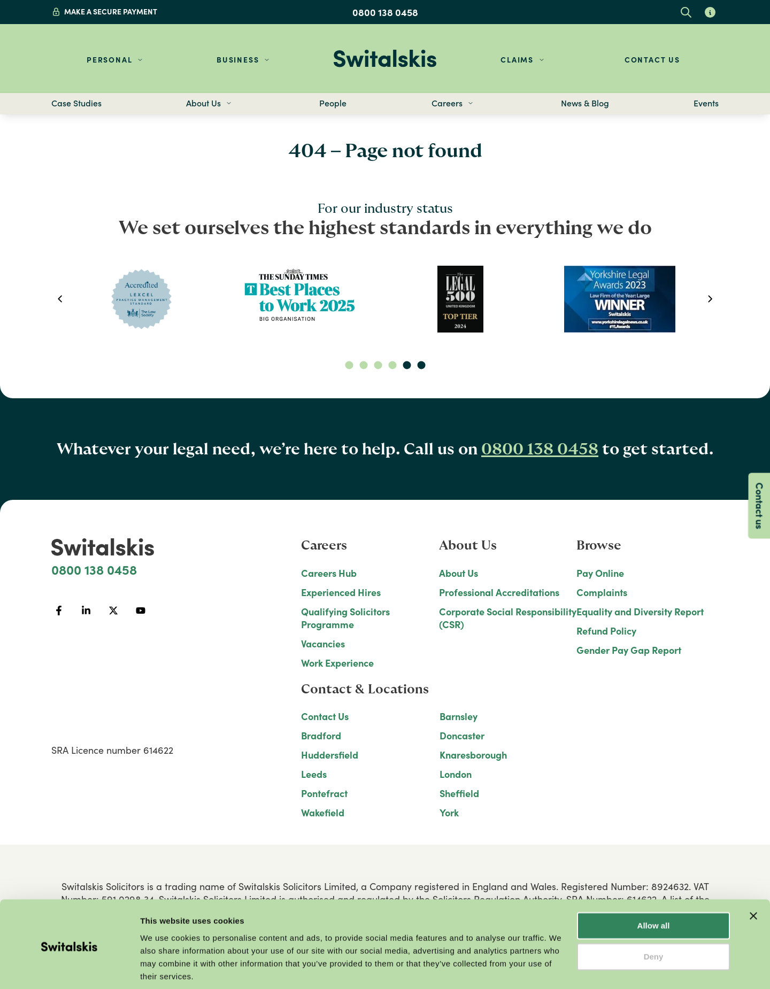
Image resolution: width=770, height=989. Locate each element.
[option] (141, 299)
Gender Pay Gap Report (628, 650)
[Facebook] (58, 611)
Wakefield (322, 812)
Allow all (653, 887)
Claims (517, 59)
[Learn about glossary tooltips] (710, 12)
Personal (109, 59)
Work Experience (337, 663)
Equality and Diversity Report (640, 611)
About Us (458, 573)
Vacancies (323, 644)
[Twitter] (113, 611)
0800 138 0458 (385, 12)
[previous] (59, 299)
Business (238, 59)
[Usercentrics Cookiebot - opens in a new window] (69, 968)
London (456, 774)
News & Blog (585, 103)
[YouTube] (140, 611)
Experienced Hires (341, 592)
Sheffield (459, 793)
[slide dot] (349, 365)
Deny (654, 918)
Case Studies (76, 103)
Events (706, 103)
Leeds (314, 774)
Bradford (321, 735)
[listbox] (384, 299)
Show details (165, 967)
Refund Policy (606, 631)
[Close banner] (753, 878)
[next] (710, 299)
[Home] (385, 58)
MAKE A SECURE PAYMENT (110, 11)
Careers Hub (329, 573)
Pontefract (324, 793)
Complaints (601, 592)
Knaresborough (473, 755)
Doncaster (462, 735)
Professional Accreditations (499, 592)
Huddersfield (329, 755)
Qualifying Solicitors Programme (345, 618)
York (449, 812)
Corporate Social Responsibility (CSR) (507, 618)
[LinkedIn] (86, 611)
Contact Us (652, 59)
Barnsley (459, 716)
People (332, 103)
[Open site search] (686, 12)
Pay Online (600, 573)
